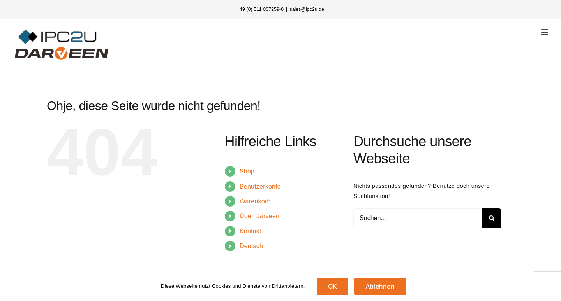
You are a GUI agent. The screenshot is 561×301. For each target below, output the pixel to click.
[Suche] (491, 218)
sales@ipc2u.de (306, 9)
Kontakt (250, 231)
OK (332, 286)
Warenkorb (255, 201)
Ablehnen (380, 286)
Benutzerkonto (260, 186)
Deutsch (251, 246)
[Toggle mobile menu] (545, 32)
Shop (247, 171)
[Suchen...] (417, 218)
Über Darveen (259, 216)
